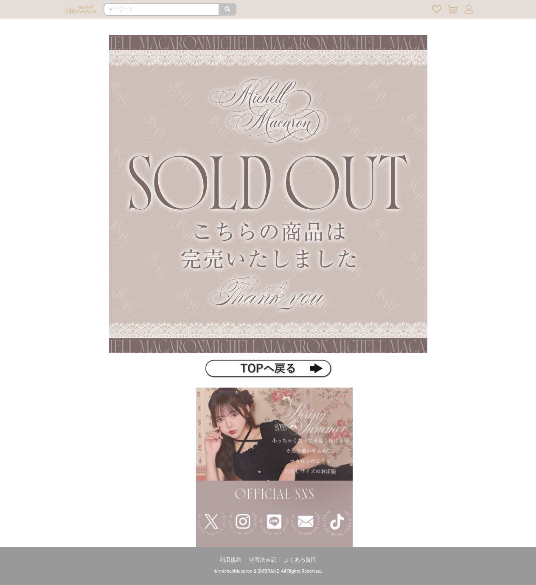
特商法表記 (262, 560)
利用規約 (230, 560)
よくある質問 (300, 560)
